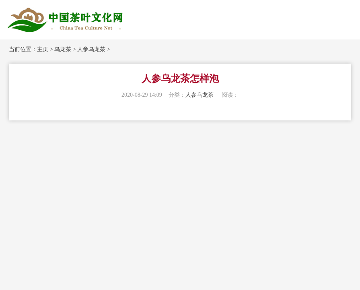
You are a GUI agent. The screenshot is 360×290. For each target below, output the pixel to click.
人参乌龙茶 (91, 49)
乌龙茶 (62, 49)
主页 (42, 49)
